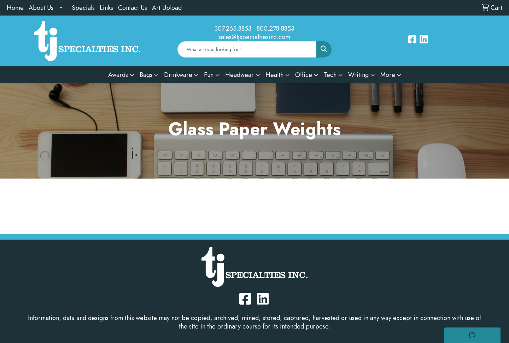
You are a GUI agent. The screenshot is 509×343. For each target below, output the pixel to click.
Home (15, 7)
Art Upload (167, 7)
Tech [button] (330, 74)
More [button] (387, 74)
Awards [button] (118, 74)
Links (106, 7)
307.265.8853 (233, 28)
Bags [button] (146, 74)
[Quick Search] (247, 49)
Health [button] (274, 74)
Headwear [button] (239, 74)
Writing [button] (358, 74)
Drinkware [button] (178, 74)
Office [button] (303, 74)
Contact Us (132, 7)
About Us (41, 7)
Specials (83, 7)
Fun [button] (208, 74)
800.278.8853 (275, 28)
